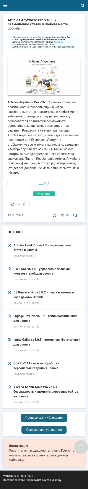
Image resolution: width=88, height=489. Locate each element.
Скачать (44, 194)
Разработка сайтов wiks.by (43, 480)
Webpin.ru (58, 42)
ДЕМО (44, 183)
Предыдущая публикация (44, 418)
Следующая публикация (44, 430)
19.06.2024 (15, 215)
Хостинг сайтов (13, 480)
